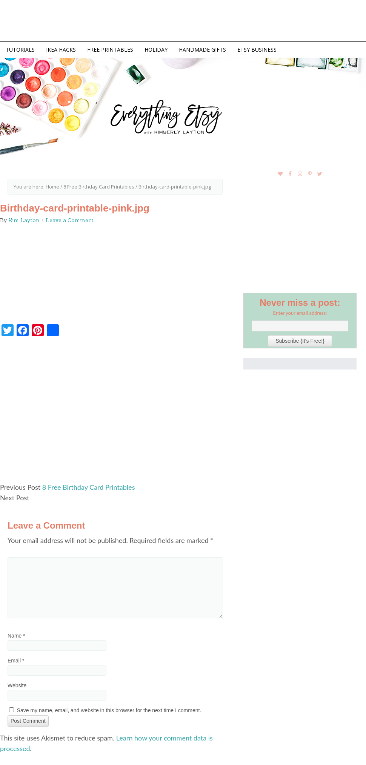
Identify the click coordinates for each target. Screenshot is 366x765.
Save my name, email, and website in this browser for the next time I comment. (109, 710)
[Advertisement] (115, 413)
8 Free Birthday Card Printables (88, 487)
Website (17, 685)
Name (16, 636)
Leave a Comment (70, 220)
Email (16, 661)
